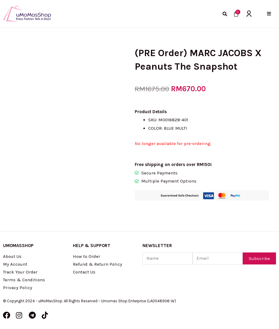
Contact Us (84, 272)
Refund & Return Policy (97, 264)
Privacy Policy (17, 287)
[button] (269, 13)
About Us (12, 256)
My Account (15, 264)
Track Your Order (20, 272)
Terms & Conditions (24, 279)
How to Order (86, 256)
